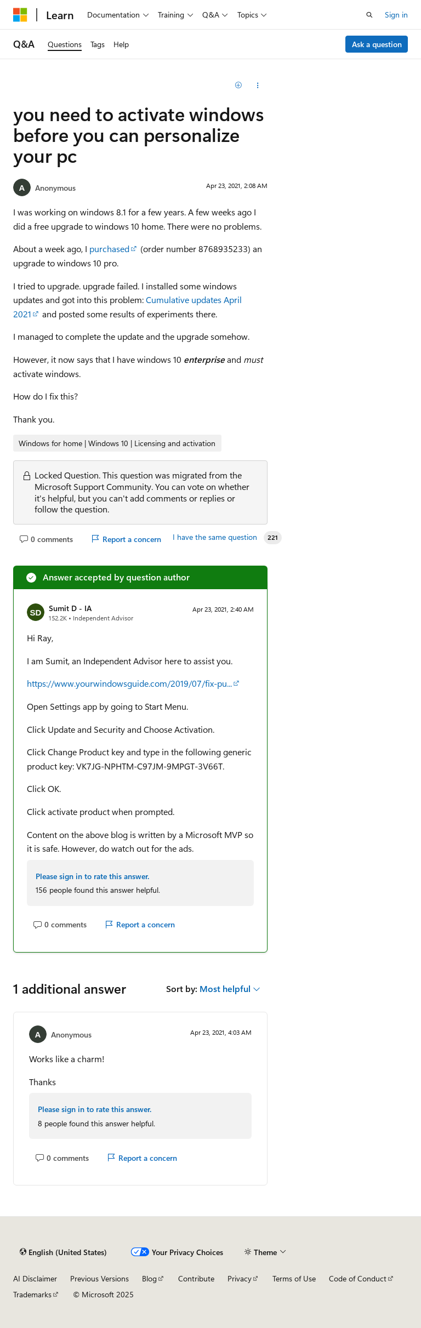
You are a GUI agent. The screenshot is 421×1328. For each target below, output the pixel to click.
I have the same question (215, 537)
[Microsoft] (20, 15)
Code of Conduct (357, 1278)
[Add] (238, 85)
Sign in (396, 14)
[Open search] (369, 15)
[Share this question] (258, 85)
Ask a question (377, 44)
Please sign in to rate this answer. (92, 876)
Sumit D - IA (70, 608)
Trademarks (32, 1294)
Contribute (196, 1278)
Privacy (239, 1278)
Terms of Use (294, 1278)
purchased (109, 248)
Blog (149, 1278)
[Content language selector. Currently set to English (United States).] (63, 1252)
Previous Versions (99, 1278)
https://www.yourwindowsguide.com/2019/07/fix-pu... (129, 683)
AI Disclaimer (35, 1278)
